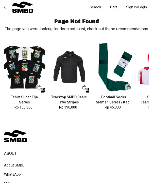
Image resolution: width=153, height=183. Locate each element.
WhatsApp (12, 174)
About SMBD (14, 165)
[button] (113, 7)
